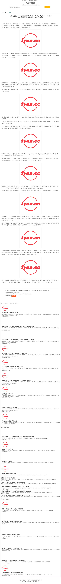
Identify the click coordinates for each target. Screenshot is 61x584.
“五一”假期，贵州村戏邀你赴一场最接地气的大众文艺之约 (15, 495)
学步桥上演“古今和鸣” (7, 461)
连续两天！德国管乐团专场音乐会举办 (11, 534)
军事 (30, 5)
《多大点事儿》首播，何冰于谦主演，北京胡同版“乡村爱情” (17, 380)
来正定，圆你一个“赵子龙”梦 (9, 473)
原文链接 (13, 295)
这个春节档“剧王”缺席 (7, 394)
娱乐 (25, 5)
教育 (36, 5)
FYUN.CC (27, 580)
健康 (38, 0)
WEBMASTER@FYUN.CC (33, 581)
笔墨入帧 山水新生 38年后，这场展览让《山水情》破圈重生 (16, 491)
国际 (25, 0)
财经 (28, 5)
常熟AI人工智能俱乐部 (37, 580)
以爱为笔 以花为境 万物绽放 (8, 478)
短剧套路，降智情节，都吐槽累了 (10, 407)
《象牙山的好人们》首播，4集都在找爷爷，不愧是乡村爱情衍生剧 (18, 326)
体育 (23, 5)
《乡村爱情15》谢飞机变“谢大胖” (10, 312)
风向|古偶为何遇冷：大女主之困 (9, 421)
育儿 (38, 5)
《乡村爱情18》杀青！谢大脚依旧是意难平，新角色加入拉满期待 (18, 340)
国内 (23, 0)
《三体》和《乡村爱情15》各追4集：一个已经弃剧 (14, 353)
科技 (32, 5)
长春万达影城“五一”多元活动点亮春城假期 (12, 572)
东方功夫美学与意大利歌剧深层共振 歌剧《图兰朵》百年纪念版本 (18, 437)
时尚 (30, 0)
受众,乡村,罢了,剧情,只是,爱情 (10, 303)
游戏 (34, 5)
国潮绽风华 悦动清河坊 (7, 449)
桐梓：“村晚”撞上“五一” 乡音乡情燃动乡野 (12, 509)
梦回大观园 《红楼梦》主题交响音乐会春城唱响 (13, 560)
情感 (32, 0)
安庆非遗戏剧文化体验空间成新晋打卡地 (12, 521)
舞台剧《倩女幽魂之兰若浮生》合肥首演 (12, 548)
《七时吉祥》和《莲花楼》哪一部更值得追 (12, 367)
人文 (34, 0)
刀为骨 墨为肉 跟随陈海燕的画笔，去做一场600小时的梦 (15, 486)
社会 (28, 0)
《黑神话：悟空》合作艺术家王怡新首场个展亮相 (13, 482)
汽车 (36, 0)
